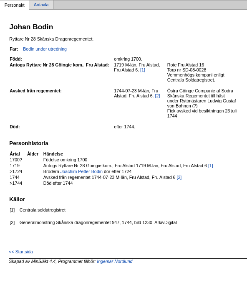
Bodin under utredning (45, 48)
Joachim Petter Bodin (81, 171)
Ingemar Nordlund (114, 261)
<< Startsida (21, 251)
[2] (157, 95)
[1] (142, 69)
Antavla (41, 5)
